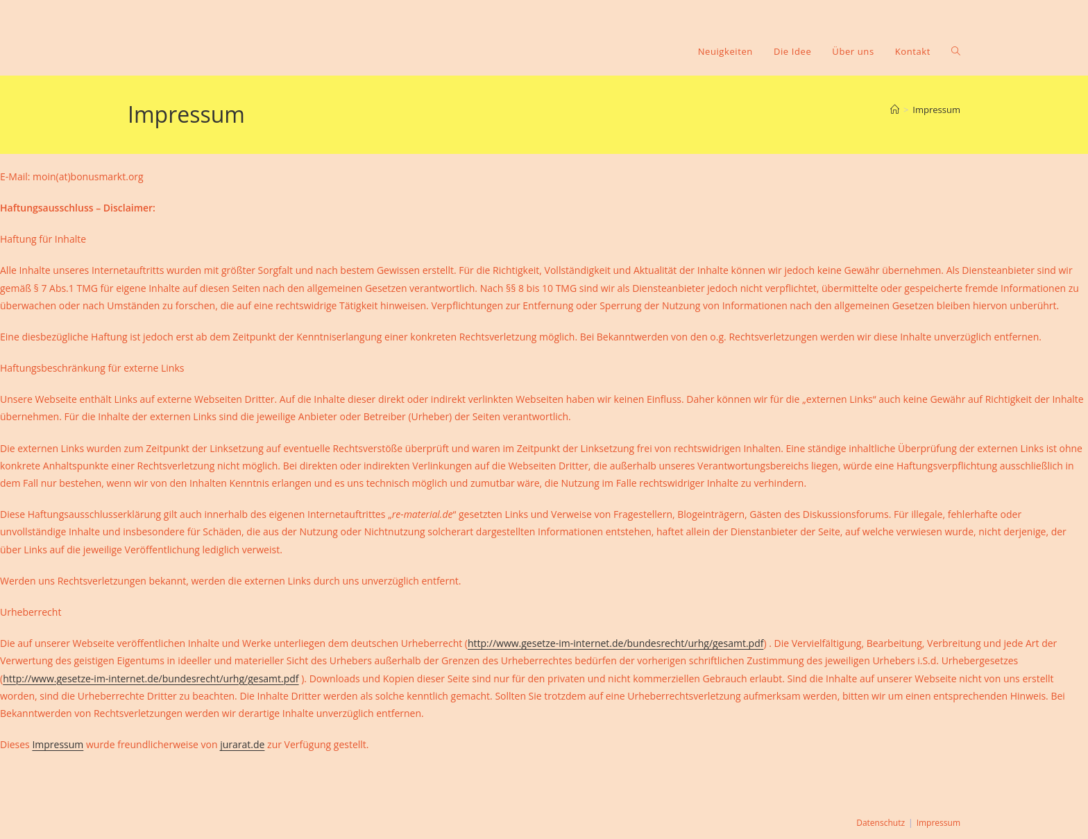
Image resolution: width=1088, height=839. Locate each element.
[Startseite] (894, 109)
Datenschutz (880, 823)
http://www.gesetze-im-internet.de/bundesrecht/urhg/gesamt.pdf (615, 643)
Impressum (936, 109)
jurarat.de (242, 744)
